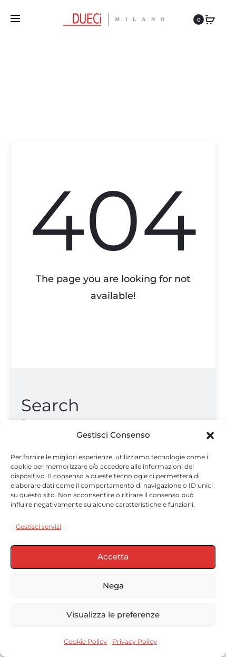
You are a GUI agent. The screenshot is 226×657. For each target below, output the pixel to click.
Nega (113, 586)
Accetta (113, 557)
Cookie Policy (85, 641)
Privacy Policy (134, 641)
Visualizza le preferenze (113, 615)
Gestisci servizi (38, 526)
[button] (210, 435)
